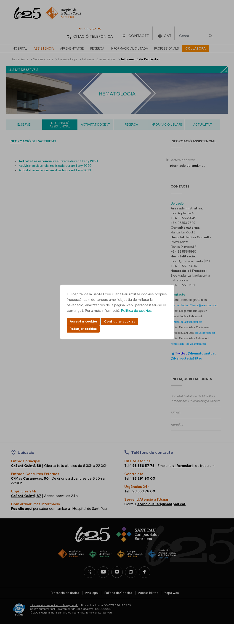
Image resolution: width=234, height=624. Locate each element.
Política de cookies (136, 310)
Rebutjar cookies (83, 329)
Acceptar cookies (84, 321)
